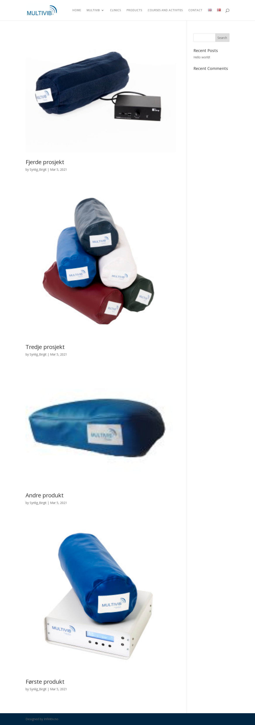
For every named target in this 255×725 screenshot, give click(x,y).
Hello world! (201, 57)
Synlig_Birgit (38, 169)
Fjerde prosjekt (45, 162)
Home (76, 10)
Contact (195, 10)
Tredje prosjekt (45, 347)
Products (134, 10)
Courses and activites (165, 10)
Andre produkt (45, 495)
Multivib (93, 10)
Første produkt (45, 681)
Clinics (115, 10)
